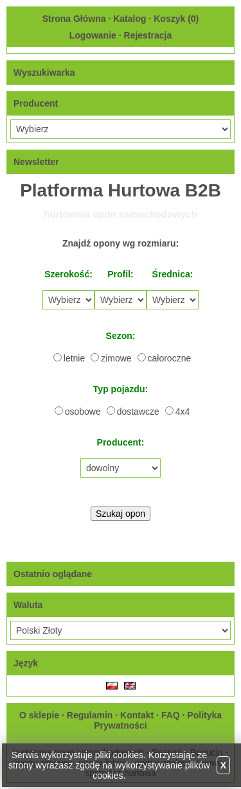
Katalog (129, 18)
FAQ (170, 715)
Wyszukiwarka (44, 72)
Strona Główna (74, 18)
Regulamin (90, 715)
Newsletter (36, 162)
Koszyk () (176, 18)
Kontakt (137, 715)
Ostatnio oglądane (52, 574)
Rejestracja (148, 35)
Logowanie (92, 35)
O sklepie (39, 715)
